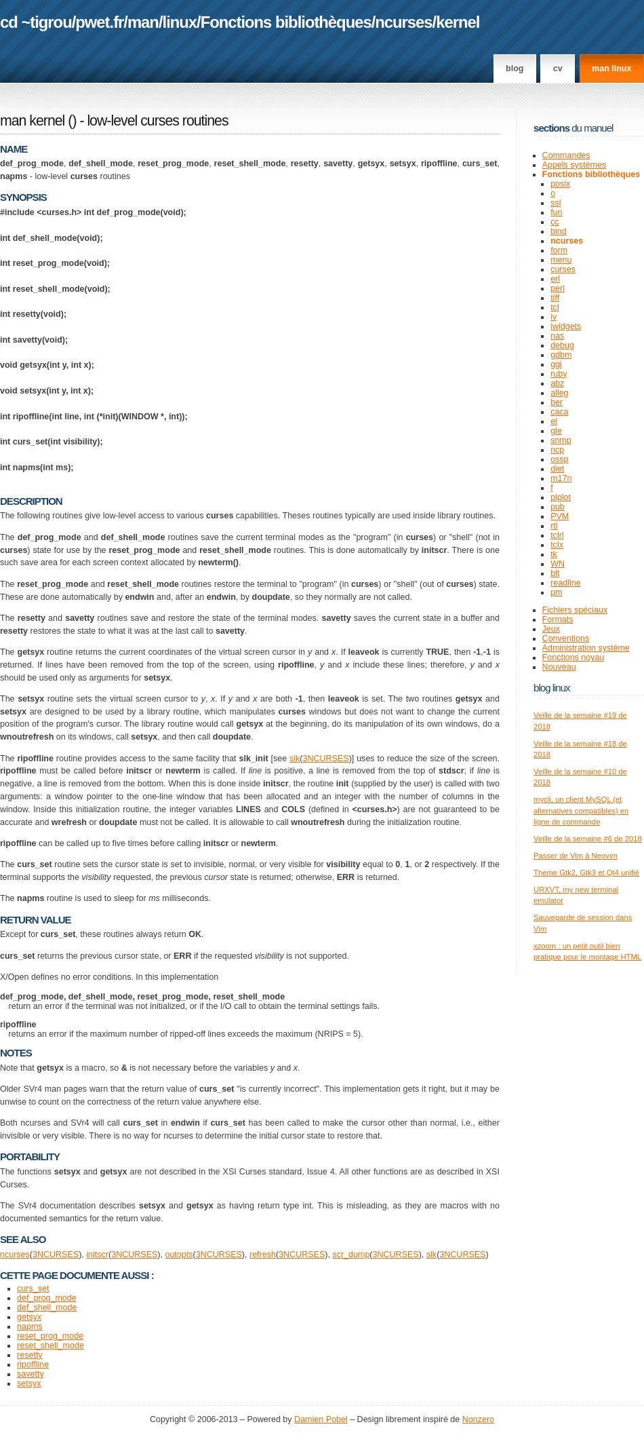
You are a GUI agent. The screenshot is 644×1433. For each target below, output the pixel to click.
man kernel (32, 121)
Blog (514, 68)
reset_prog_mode (50, 1336)
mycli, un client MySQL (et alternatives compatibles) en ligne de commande (581, 810)
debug (562, 345)
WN (557, 564)
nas (557, 336)
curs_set (33, 1288)
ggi (556, 364)
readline (565, 583)
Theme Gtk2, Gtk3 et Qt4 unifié (586, 872)
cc (554, 222)
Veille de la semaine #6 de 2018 (588, 839)
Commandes (566, 155)
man (143, 22)
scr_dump (350, 1254)
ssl (555, 203)
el (553, 421)
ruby (558, 374)
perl (557, 288)
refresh (262, 1254)
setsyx (29, 1383)
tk (553, 554)
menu (560, 260)
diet (557, 469)
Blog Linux (552, 687)
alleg (559, 393)
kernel (457, 22)
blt (554, 573)
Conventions (566, 638)
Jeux (551, 629)
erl (555, 279)
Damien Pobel (321, 1419)
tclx (556, 545)
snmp (560, 440)
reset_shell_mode (50, 1345)
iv (553, 317)
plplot (560, 497)
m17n (560, 478)
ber (556, 402)
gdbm (560, 355)
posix (560, 184)
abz (557, 383)
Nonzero (478, 1419)
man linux (611, 68)
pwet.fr (99, 22)
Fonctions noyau (573, 657)
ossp (559, 459)
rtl (553, 526)
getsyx (29, 1317)
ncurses (403, 22)
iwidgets (565, 326)
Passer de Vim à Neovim (576, 856)
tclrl (556, 535)
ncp (557, 450)
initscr (97, 1254)
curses (563, 269)
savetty (30, 1374)
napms (30, 1326)
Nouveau (559, 667)
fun (556, 212)
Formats (557, 619)
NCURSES (327, 758)
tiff (554, 298)
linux (180, 22)
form (558, 250)
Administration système (586, 648)
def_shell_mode (47, 1307)
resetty (30, 1355)
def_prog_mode (47, 1298)
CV (558, 68)
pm (556, 592)
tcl (554, 307)
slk (294, 758)
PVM (559, 516)
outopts (179, 1254)
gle (556, 431)
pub (557, 507)
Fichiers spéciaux (575, 610)
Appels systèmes (574, 165)
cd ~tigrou (36, 22)
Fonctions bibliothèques (286, 22)
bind (558, 231)
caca (559, 412)
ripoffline (33, 1364)
